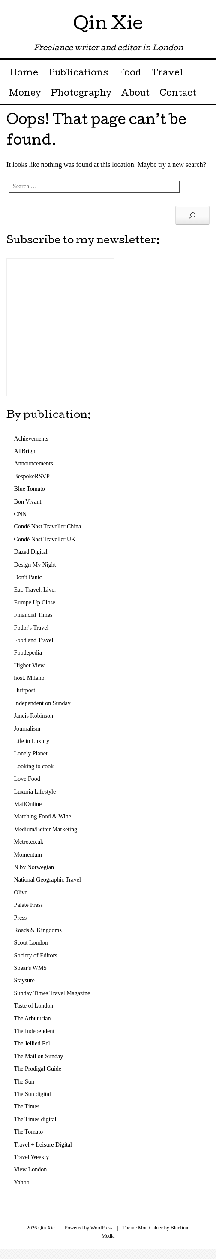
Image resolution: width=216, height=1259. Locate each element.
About (135, 94)
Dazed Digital (31, 552)
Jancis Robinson (33, 716)
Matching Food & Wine (42, 816)
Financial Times (33, 615)
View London (30, 1169)
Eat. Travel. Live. (35, 589)
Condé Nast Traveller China (47, 526)
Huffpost (25, 690)
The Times (27, 1106)
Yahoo (22, 1182)
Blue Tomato (29, 489)
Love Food (27, 779)
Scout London (31, 942)
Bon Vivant (28, 501)
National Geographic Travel (47, 879)
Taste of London (34, 1005)
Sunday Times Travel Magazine (52, 993)
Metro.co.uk (28, 842)
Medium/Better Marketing (45, 829)
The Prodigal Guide (37, 1069)
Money (25, 94)
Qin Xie (108, 25)
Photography (81, 94)
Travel (167, 73)
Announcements (33, 463)
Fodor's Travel (31, 628)
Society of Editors (35, 955)
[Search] (192, 215)
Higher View (29, 665)
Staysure (24, 980)
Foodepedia (28, 652)
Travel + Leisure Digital (43, 1144)
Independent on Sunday (42, 703)
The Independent (34, 1031)
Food (129, 73)
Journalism (27, 728)
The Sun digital (32, 1094)
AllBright (25, 451)
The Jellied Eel (32, 1043)
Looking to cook (34, 766)
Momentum (28, 854)
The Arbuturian (32, 1018)
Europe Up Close (34, 602)
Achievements (31, 438)
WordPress (101, 1228)
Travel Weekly (31, 1157)
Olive (20, 892)
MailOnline (28, 804)
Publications (78, 73)
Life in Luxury (31, 741)
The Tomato (28, 1132)
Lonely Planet (31, 753)
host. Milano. (30, 678)
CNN (20, 514)
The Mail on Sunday (38, 1056)
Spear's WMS (30, 968)
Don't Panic (28, 577)
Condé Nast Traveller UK (45, 539)
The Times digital (35, 1119)
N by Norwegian (34, 867)
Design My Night (35, 565)
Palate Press (28, 905)
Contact (177, 94)
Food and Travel (34, 640)
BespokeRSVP (32, 476)
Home (23, 73)
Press (20, 918)
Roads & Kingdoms (38, 930)
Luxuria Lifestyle (35, 791)
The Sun (24, 1081)
